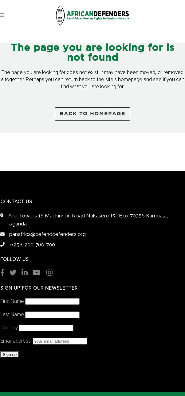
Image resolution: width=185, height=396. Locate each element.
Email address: (43, 341)
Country (9, 328)
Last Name (12, 314)
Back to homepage (92, 114)
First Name (12, 301)
